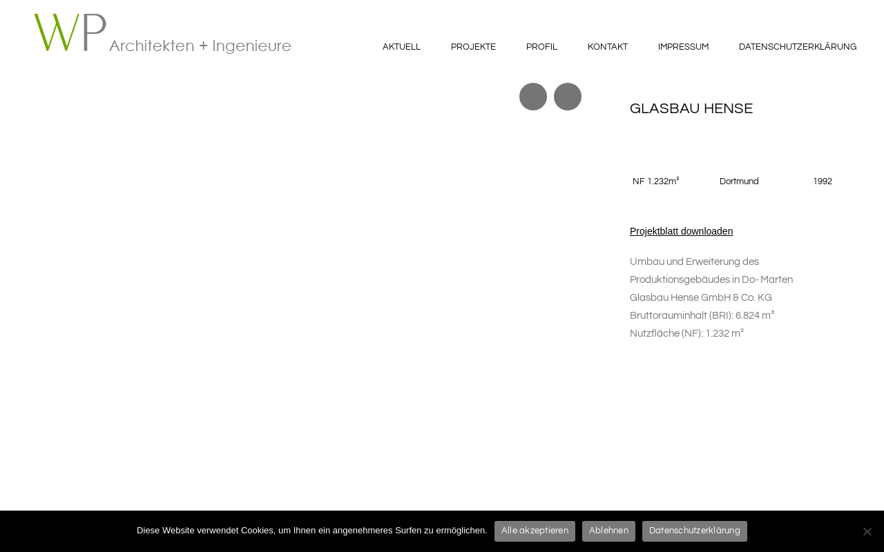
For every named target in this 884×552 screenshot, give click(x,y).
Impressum (683, 47)
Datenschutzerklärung (797, 47)
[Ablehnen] (867, 531)
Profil (541, 47)
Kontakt (608, 47)
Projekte (473, 47)
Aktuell (402, 47)
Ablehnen (608, 530)
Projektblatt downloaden (681, 231)
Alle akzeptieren (534, 530)
